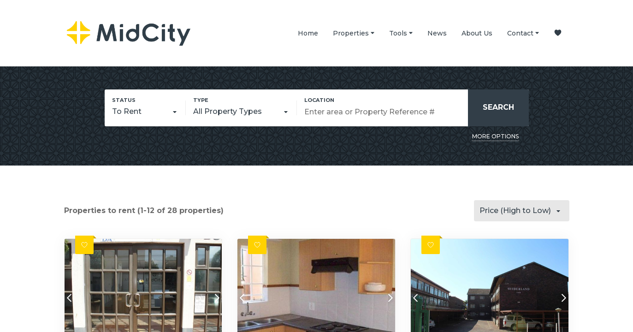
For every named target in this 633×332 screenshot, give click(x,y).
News (437, 33)
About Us (476, 33)
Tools (401, 32)
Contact (523, 32)
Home (308, 33)
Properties (353, 32)
